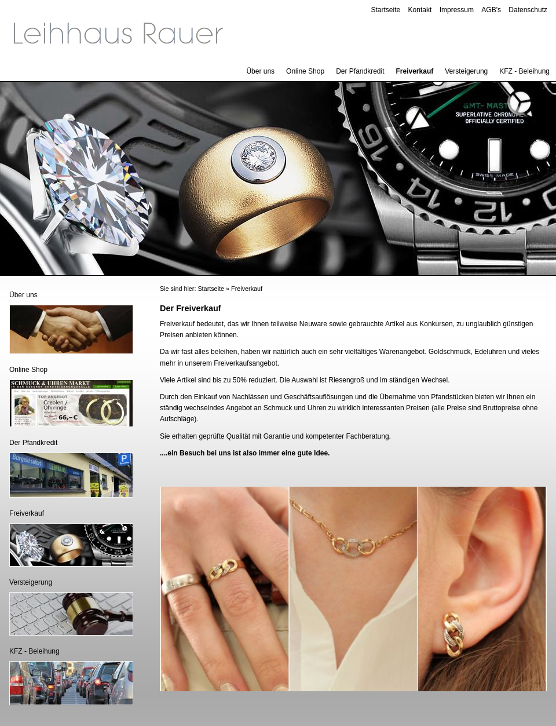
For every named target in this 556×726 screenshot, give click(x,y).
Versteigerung (466, 71)
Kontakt (420, 10)
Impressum (457, 10)
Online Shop (305, 71)
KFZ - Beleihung (524, 71)
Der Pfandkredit (360, 71)
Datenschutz (528, 10)
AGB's (491, 10)
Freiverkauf (415, 71)
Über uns (260, 71)
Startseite (386, 10)
